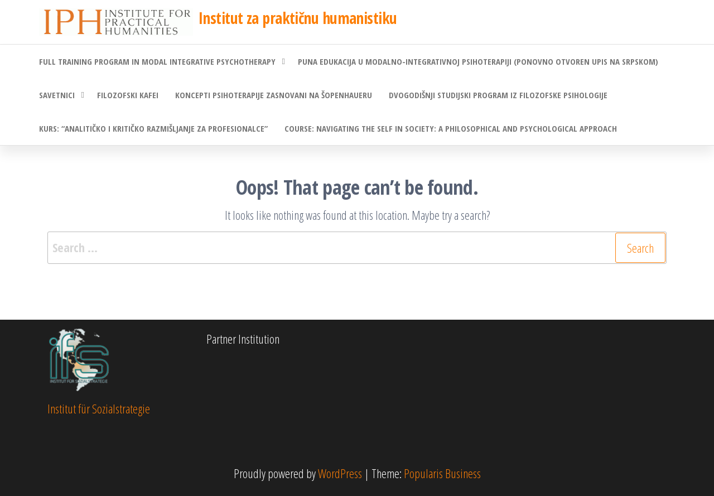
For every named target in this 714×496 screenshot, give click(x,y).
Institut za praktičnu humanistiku (298, 17)
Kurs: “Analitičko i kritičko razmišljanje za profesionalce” (153, 128)
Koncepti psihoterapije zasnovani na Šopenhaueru (273, 94)
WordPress (340, 473)
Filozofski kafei (127, 94)
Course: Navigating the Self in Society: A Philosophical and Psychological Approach (450, 128)
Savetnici (57, 94)
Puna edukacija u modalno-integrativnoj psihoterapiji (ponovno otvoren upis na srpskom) (478, 61)
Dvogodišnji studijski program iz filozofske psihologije (498, 94)
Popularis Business (442, 473)
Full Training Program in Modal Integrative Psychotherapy (157, 61)
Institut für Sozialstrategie (98, 408)
